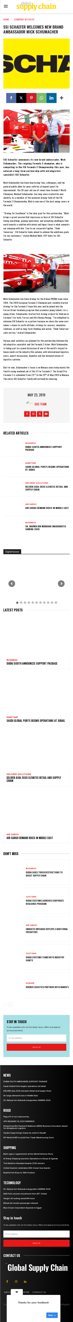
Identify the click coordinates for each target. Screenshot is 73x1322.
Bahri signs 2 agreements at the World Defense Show (28, 1154)
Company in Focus (24, 19)
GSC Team (40, 404)
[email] (36, 1038)
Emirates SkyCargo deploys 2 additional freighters (47, 930)
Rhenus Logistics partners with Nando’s (47, 987)
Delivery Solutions (36, 483)
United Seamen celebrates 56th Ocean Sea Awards (26, 1168)
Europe (30, 983)
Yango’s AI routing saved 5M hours (19, 1198)
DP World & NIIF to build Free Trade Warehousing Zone (28, 1138)
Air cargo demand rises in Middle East (47, 508)
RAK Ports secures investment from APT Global (25, 1194)
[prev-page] (5, 1005)
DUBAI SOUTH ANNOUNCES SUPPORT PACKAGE (43, 448)
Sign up (36, 1047)
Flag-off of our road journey (16, 1117)
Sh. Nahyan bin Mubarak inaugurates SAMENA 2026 (45, 527)
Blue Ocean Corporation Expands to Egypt (22, 1208)
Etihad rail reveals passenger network (20, 1203)
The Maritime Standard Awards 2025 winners (24, 1163)
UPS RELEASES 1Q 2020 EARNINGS (19, 1121)
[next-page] (11, 1005)
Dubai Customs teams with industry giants (45, 958)
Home (6, 19)
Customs (31, 897)
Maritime (30, 463)
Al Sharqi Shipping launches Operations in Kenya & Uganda (30, 1159)
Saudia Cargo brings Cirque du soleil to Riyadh (24, 1133)
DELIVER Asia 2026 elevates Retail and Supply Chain (46, 488)
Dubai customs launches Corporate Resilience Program (45, 902)
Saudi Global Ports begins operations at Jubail (47, 468)
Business (30, 443)
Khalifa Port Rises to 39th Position (19, 1173)
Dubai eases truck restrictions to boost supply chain (44, 873)
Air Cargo (30, 504)
